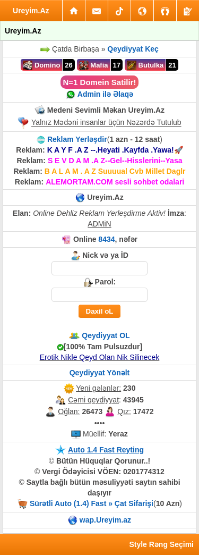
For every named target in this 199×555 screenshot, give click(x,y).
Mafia (93, 65)
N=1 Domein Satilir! (99, 82)
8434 (106, 239)
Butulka (145, 65)
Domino (41, 65)
